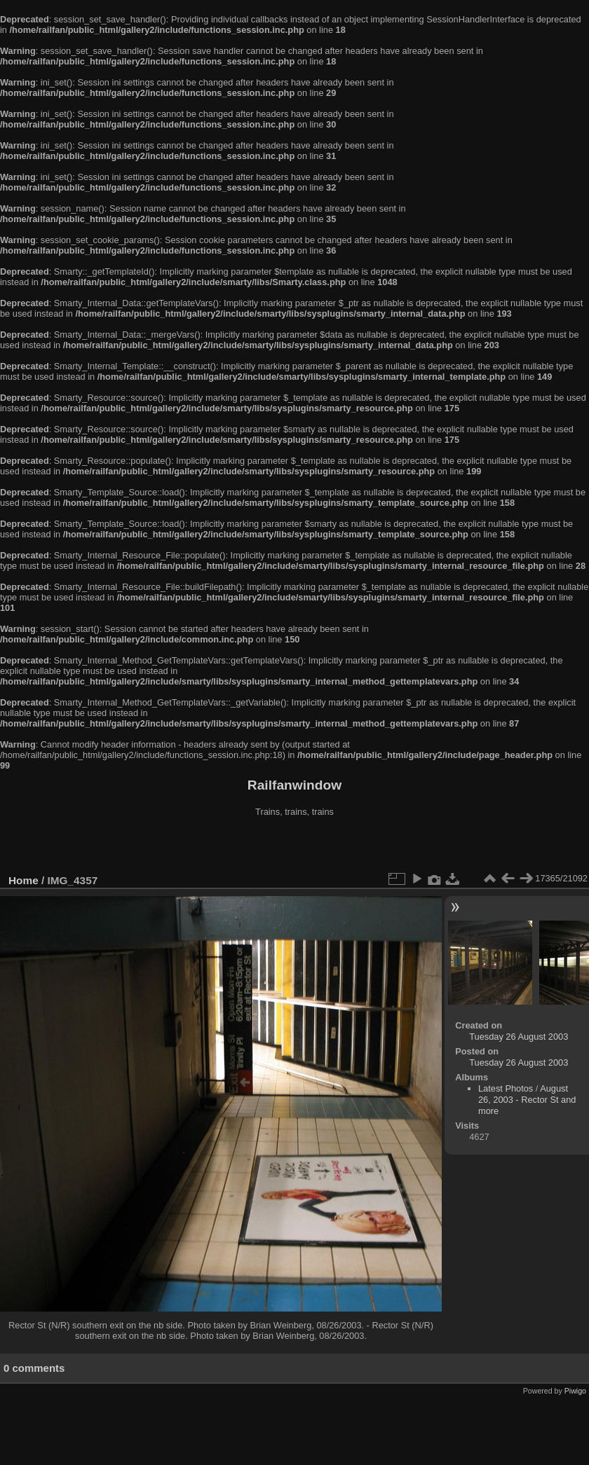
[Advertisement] (294, 847)
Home (23, 880)
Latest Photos (505, 1088)
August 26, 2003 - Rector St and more (527, 1099)
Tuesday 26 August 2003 (518, 1036)
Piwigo (575, 1391)
